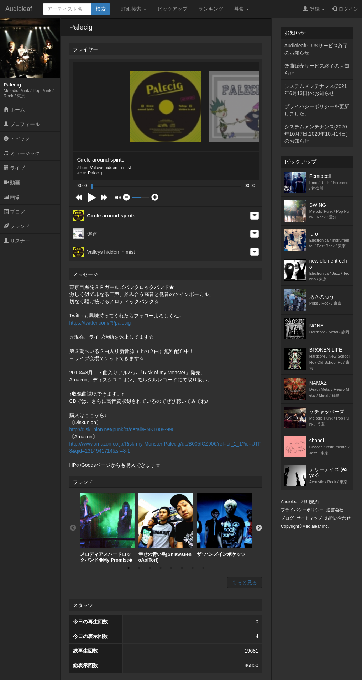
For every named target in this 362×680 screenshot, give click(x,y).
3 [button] (149, 567)
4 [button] (160, 567)
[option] (107, 528)
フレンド (17, 226)
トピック (17, 139)
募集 (241, 9)
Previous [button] (73, 528)
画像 (12, 197)
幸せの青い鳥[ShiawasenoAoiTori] (165, 528)
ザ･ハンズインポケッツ (224, 525)
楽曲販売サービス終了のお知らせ (316, 69)
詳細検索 (133, 9)
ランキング (210, 9)
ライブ (14, 168)
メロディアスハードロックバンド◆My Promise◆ (107, 528)
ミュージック (22, 153)
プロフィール (22, 124)
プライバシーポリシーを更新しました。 (316, 110)
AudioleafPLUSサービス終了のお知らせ (316, 49)
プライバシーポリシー (302, 509)
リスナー (17, 241)
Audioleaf (18, 8)
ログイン (345, 9)
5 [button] (171, 567)
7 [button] (192, 567)
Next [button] (258, 528)
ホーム (14, 109)
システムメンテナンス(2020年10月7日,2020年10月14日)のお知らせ (316, 134)
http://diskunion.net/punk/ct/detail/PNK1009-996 (122, 429)
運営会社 (334, 509)
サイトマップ (309, 518)
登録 (314, 9)
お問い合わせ (338, 518)
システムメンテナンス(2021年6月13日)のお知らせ (315, 89)
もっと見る (244, 582)
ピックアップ (172, 9)
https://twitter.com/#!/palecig (100, 323)
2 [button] (139, 567)
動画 (12, 182)
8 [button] (203, 567)
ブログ (14, 212)
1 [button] (128, 567)
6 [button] (181, 567)
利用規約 (310, 501)
